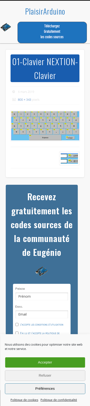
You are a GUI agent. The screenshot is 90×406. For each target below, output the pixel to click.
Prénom (20, 288)
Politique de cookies (24, 400)
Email (19, 306)
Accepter (45, 362)
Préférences (45, 388)
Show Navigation (73, 43)
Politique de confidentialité (59, 400)
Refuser (45, 375)
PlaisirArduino (45, 11)
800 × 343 (24, 100)
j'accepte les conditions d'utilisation (41, 324)
